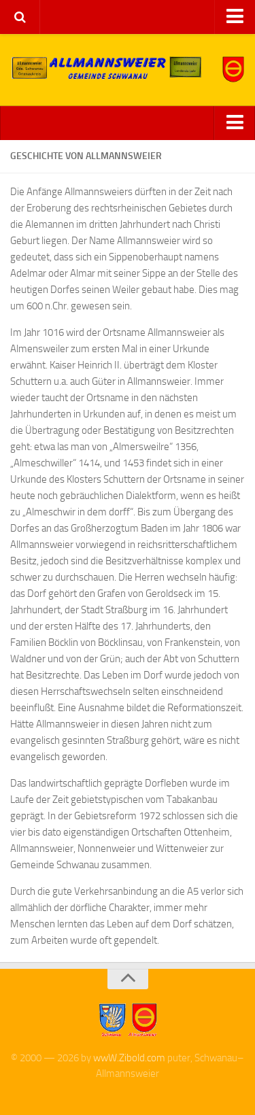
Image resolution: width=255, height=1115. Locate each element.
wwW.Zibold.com (129, 1058)
